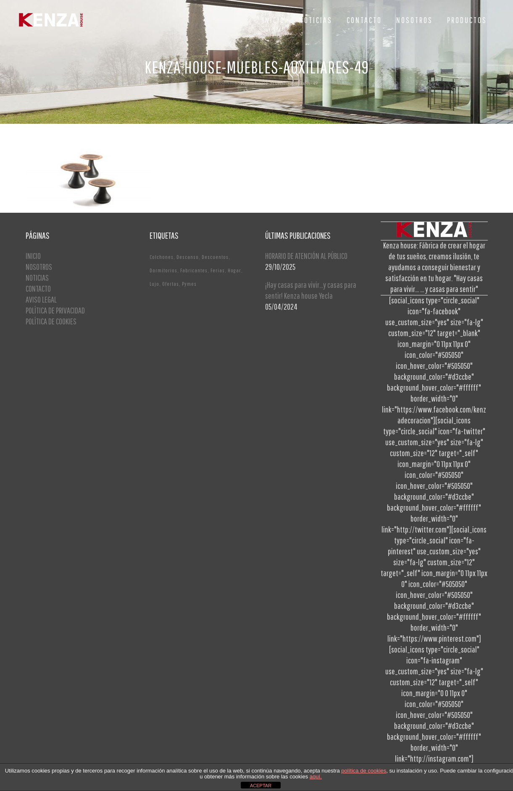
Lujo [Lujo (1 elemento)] (154, 284)
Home (202, 83)
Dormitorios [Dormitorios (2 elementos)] (163, 270)
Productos (224, 83)
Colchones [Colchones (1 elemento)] (162, 257)
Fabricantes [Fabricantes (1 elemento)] (194, 270)
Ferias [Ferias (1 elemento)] (217, 270)
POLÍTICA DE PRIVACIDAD (55, 310)
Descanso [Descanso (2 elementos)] (187, 257)
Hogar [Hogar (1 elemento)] (234, 270)
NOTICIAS (37, 277)
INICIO (33, 256)
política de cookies (363, 771)
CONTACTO (38, 288)
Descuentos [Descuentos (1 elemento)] (215, 257)
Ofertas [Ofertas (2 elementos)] (170, 284)
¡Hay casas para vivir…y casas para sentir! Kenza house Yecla (310, 290)
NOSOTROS (39, 266)
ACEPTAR (260, 785)
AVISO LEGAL (41, 299)
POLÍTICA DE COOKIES (51, 321)
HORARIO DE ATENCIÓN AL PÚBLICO (306, 256)
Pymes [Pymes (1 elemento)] (189, 284)
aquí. (316, 776)
